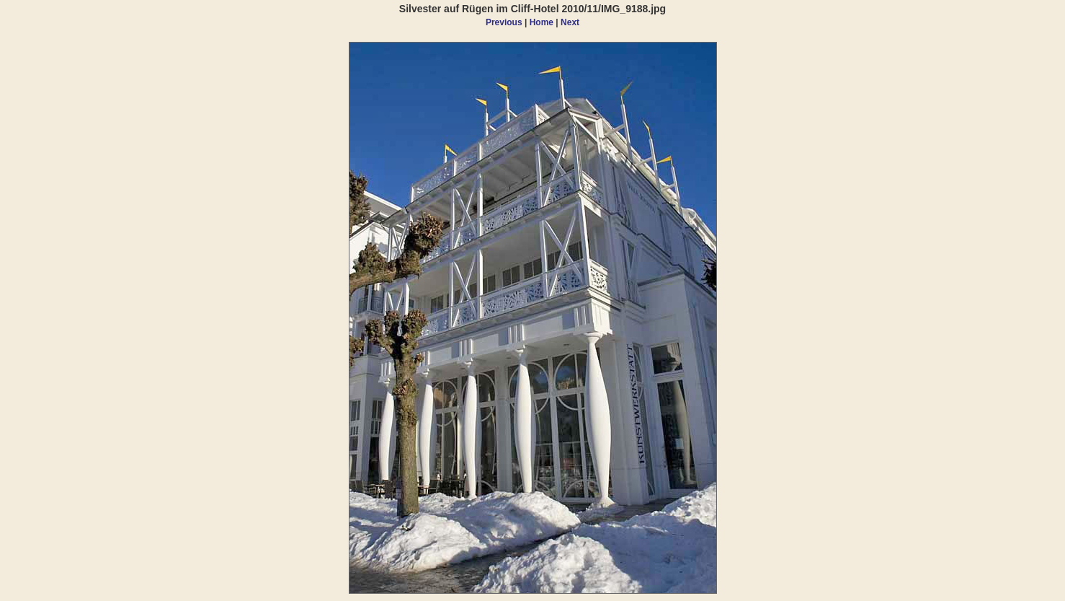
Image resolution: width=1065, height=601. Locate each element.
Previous (504, 22)
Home (541, 22)
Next (570, 22)
